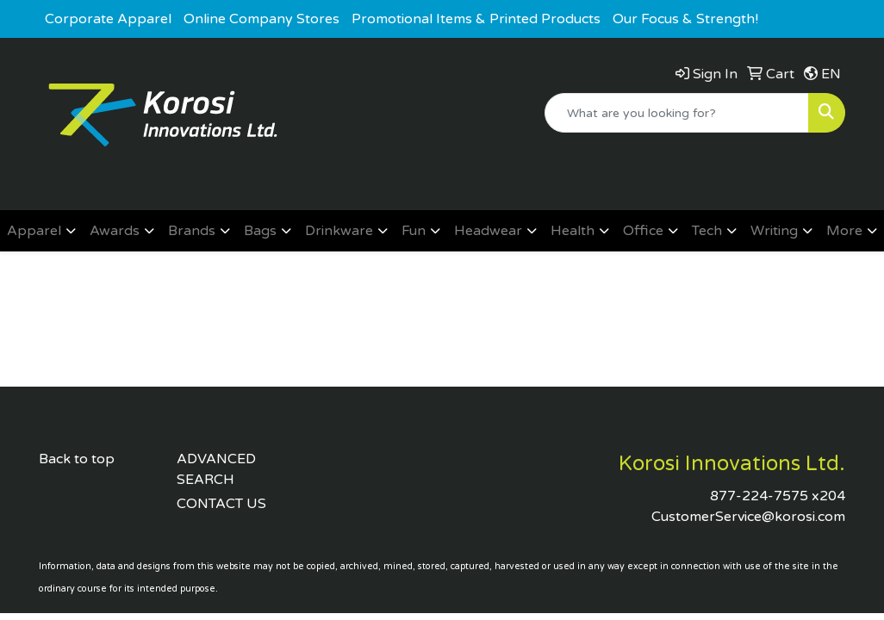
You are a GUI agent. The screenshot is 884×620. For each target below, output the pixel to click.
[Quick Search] (677, 113)
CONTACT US (221, 503)
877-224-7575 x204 (777, 496)
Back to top (77, 459)
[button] (41, 230)
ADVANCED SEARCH (216, 469)
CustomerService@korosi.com (748, 516)
